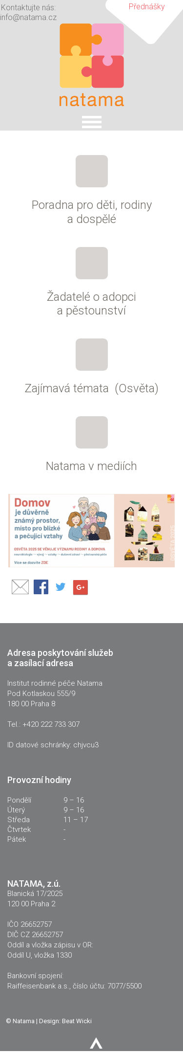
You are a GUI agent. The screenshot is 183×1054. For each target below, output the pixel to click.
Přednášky (147, 6)
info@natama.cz (28, 17)
